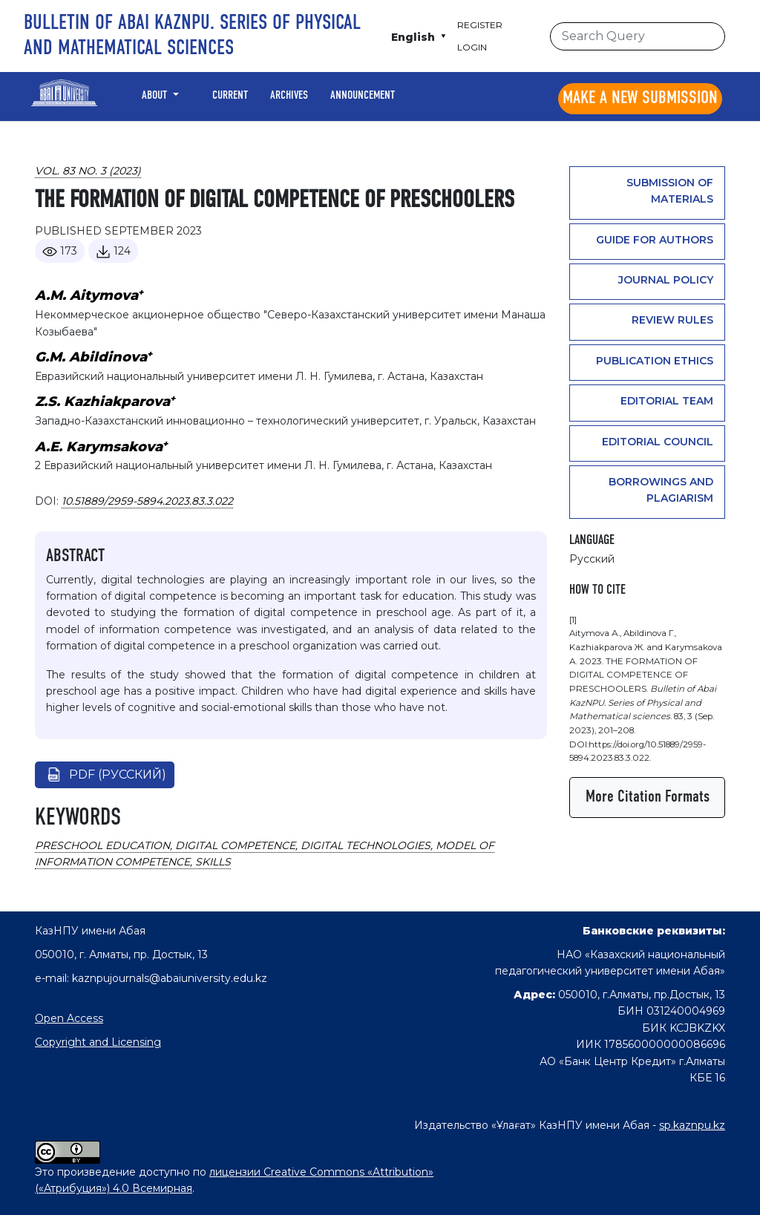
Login (472, 47)
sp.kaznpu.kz (692, 1125)
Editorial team (666, 400)
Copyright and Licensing (98, 1042)
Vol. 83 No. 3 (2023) (88, 170)
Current (230, 96)
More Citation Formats (648, 797)
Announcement (362, 96)
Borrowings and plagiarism (661, 490)
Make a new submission (640, 99)
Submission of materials (669, 191)
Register (479, 24)
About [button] (156, 96)
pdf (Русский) (117, 774)
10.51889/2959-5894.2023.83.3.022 (147, 501)
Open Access (69, 1018)
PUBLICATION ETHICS (654, 360)
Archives (289, 96)
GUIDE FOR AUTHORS (654, 239)
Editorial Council (657, 441)
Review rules (672, 320)
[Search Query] (637, 36)
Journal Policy (665, 279)
